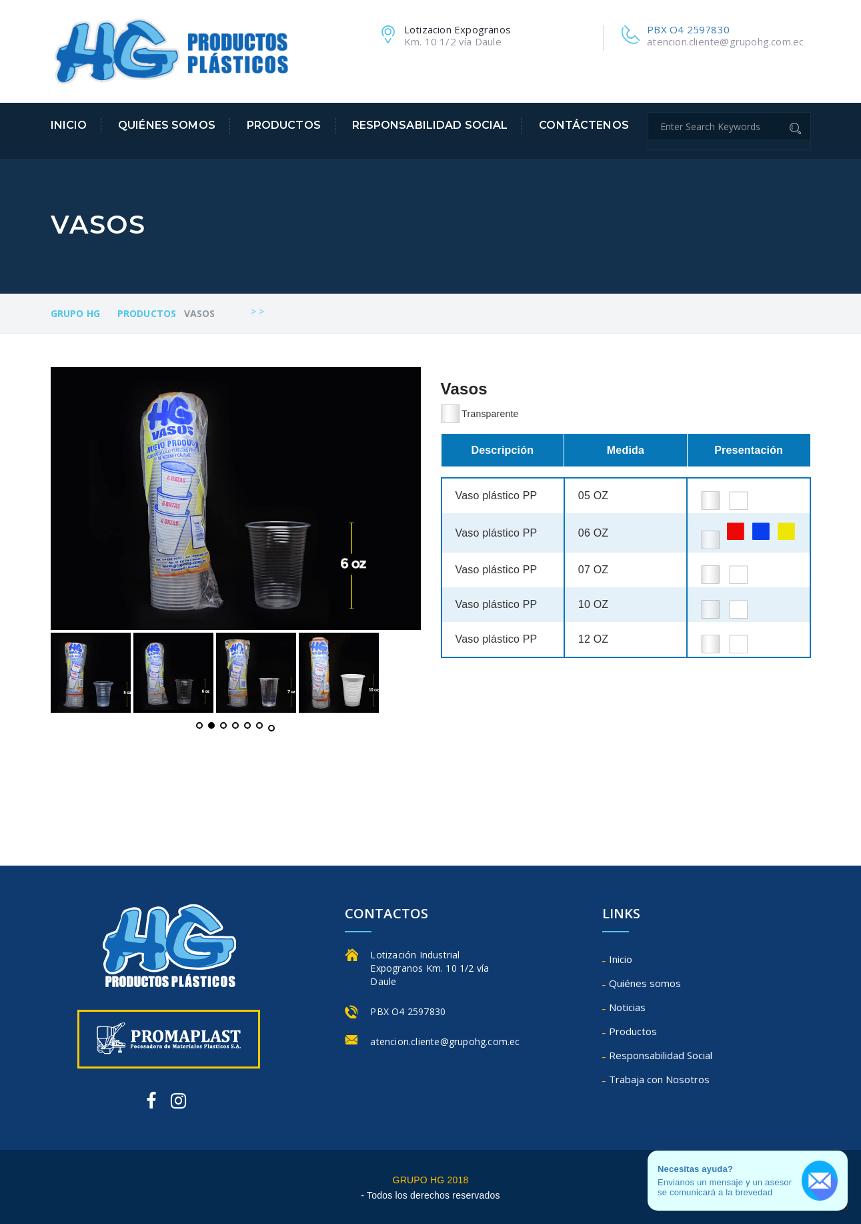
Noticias (627, 1007)
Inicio (69, 125)
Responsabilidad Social (430, 125)
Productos (284, 125)
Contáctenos (584, 125)
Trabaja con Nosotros (659, 1079)
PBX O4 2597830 (688, 29)
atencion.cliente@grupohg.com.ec (725, 41)
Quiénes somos (166, 125)
